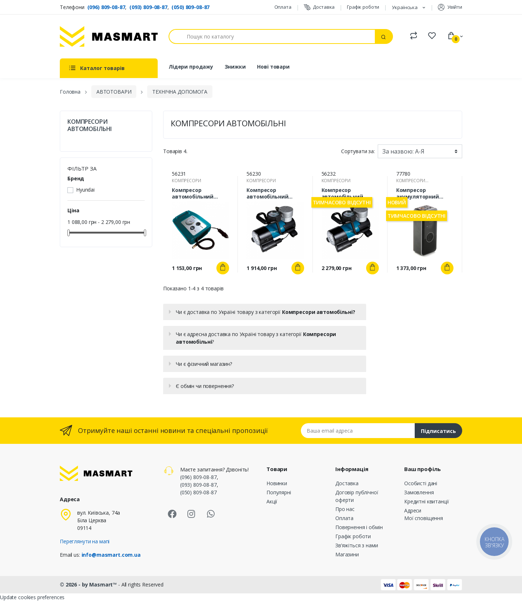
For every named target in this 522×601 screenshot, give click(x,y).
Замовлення (419, 492)
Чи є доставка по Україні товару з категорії (265, 311)
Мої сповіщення (423, 518)
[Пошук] (272, 36)
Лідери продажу (191, 66)
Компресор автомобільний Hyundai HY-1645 (267, 193)
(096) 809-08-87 (106, 7)
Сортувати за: (358, 151)
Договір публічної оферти (356, 496)
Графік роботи (363, 7)
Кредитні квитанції (426, 501)
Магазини (347, 554)
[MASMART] (109, 36)
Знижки (235, 66)
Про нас (345, 509)
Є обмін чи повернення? (205, 386)
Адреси (412, 510)
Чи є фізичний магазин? (204, 363)
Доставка (319, 7)
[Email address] (358, 430)
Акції (271, 501)
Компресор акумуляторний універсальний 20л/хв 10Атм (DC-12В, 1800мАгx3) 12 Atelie (422, 193)
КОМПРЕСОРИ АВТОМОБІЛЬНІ (89, 125)
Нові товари (273, 66)
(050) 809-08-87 (190, 7)
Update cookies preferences (32, 597)
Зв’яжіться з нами (356, 545)
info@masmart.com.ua (111, 554)
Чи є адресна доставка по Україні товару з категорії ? (256, 338)
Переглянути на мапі (84, 541)
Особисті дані (420, 483)
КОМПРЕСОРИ (186, 180)
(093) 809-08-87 (148, 7)
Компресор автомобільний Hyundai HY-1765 (343, 193)
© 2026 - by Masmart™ (89, 584)
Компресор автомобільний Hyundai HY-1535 (193, 193)
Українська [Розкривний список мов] (405, 7)
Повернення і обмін (358, 527)
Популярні (278, 492)
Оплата (282, 7)
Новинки (276, 483)
